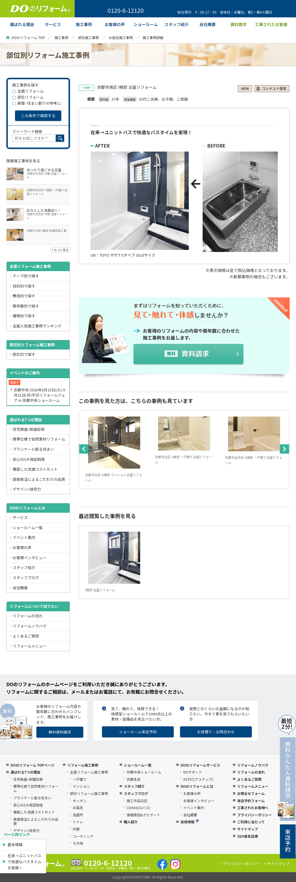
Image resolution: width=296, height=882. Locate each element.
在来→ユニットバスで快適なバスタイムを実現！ (24, 861)
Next (284, 449)
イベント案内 (24, 537)
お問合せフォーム (251, 793)
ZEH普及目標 (247, 836)
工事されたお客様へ (252, 807)
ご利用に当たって (250, 821)
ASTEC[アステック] (198, 779)
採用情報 (189, 821)
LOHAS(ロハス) (138, 807)
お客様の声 (22, 547)
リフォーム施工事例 (82, 765)
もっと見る (61, 250)
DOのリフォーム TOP (28, 37)
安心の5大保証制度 (29, 459)
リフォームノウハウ (30, 626)
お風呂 (78, 807)
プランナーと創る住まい (33, 449)
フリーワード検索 (27, 131)
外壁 (76, 828)
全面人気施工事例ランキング (37, 326)
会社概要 (20, 587)
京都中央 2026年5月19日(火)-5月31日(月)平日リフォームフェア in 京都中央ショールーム (39, 395)
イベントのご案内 (25, 372)
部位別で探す (24, 354)
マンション (81, 786)
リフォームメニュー (30, 646)
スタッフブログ (26, 577)
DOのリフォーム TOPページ (32, 765)
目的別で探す (24, 286)
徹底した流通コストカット (35, 469)
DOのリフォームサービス (200, 765)
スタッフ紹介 (24, 567)
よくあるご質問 (26, 636)
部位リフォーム (28, 97)
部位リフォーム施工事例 (89, 793)
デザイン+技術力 (27, 489)
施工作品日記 (137, 800)
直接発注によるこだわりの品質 (39, 479)
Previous (83, 449)
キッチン (80, 800)
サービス (20, 517)
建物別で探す (24, 315)
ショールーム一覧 (28, 527)
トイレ (78, 821)
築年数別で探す (26, 306)
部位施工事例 (88, 37)
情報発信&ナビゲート (143, 814)
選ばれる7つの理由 (26, 419)
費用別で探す (24, 296)
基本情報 (15, 844)
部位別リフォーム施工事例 (32, 344)
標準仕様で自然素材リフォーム (39, 439)
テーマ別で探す (26, 276)
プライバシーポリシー (254, 814)
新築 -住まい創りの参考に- (37, 103)
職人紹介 (131, 821)
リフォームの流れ (28, 615)
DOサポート (192, 771)
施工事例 (61, 37)
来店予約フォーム (251, 800)
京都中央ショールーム (144, 771)
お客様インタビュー (30, 557)
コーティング (83, 836)
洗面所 (78, 814)
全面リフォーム (28, 91)
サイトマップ (247, 828)
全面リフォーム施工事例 (30, 266)
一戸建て (80, 779)
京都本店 (133, 779)
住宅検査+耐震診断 (29, 429)
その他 (78, 843)
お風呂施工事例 (121, 37)
